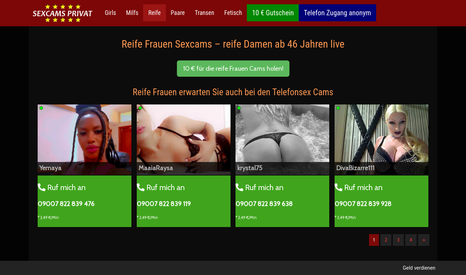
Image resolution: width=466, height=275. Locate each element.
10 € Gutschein (273, 13)
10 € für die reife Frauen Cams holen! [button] (233, 68)
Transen (204, 12)
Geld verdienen (419, 268)
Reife (154, 12)
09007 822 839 (66, 204)
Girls (110, 12)
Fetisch (233, 12)
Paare (178, 12)
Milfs (132, 12)
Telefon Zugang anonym (337, 13)
